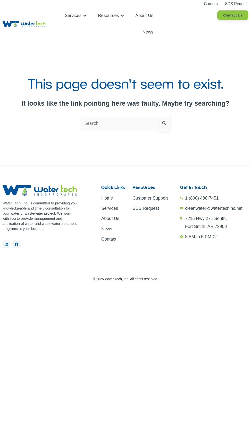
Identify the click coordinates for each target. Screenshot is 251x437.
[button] (76, 15)
